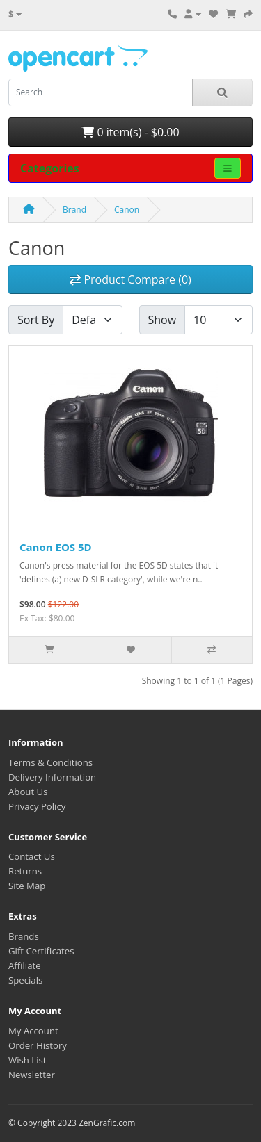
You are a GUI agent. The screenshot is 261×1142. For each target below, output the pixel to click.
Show (162, 319)
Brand (74, 209)
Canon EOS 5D (55, 547)
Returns (25, 871)
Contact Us (31, 856)
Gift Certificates (41, 951)
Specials (25, 980)
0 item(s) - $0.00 (130, 132)
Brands (23, 936)
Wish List (27, 1060)
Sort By (35, 319)
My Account (33, 1031)
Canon (126, 209)
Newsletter (31, 1074)
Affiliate (24, 965)
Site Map (26, 885)
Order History (37, 1045)
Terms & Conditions (50, 762)
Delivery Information (52, 777)
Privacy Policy (36, 806)
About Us (27, 791)
